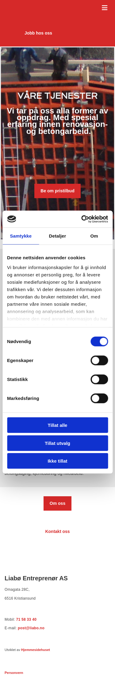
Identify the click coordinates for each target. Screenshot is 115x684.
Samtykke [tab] (21, 235)
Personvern (14, 673)
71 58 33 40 (26, 619)
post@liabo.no (31, 628)
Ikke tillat (57, 461)
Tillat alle (57, 425)
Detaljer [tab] (57, 235)
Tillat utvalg (57, 443)
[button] (38, 33)
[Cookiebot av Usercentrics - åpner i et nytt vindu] (82, 219)
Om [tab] (94, 235)
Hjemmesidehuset (35, 650)
